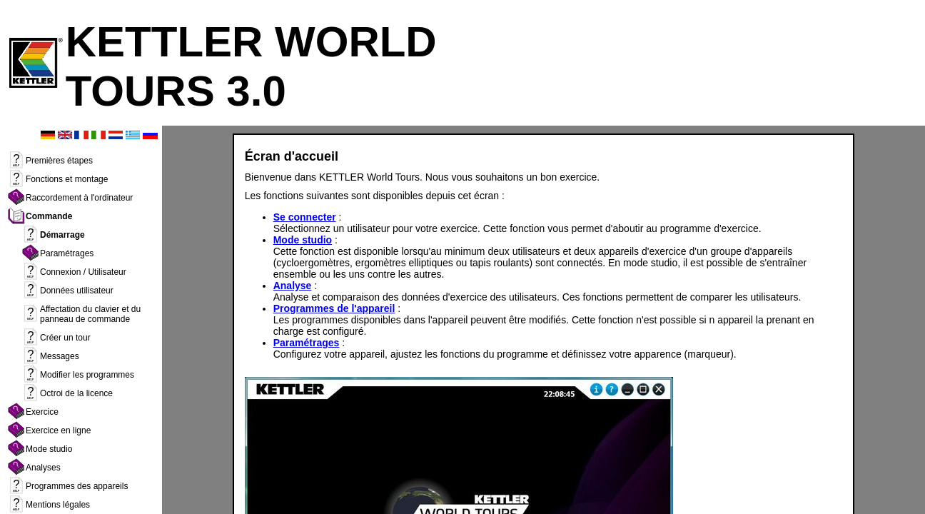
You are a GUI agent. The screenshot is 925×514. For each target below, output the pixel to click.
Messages (59, 360)
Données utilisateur (76, 294)
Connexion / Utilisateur (83, 276)
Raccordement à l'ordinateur (79, 201)
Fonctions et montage (67, 183)
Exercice (42, 415)
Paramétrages (66, 257)
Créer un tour (65, 341)
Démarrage (62, 238)
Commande (49, 220)
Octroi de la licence (76, 397)
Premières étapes (59, 164)
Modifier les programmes (87, 378)
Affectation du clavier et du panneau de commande (90, 318)
